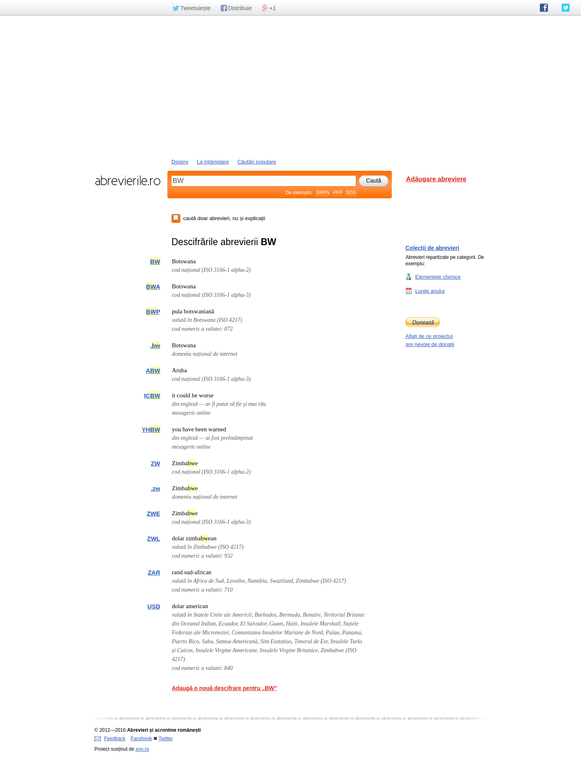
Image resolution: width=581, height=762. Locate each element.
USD (153, 606)
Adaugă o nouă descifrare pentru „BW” (224, 688)
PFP (338, 192)
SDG (351, 192)
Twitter (166, 738)
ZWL (153, 538)
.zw (155, 488)
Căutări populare (256, 162)
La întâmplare (213, 162)
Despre (179, 162)
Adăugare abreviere (436, 179)
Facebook (141, 738)
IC (152, 395)
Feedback (109, 738)
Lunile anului (430, 291)
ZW (155, 463)
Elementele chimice (438, 276)
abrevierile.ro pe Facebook (544, 8)
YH (151, 429)
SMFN (323, 192)
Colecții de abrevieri (432, 248)
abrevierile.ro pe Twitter (566, 8)
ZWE (153, 513)
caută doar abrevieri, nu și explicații (224, 218)
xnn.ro (142, 749)
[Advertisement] (290, 86)
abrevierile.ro (128, 180)
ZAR (154, 572)
